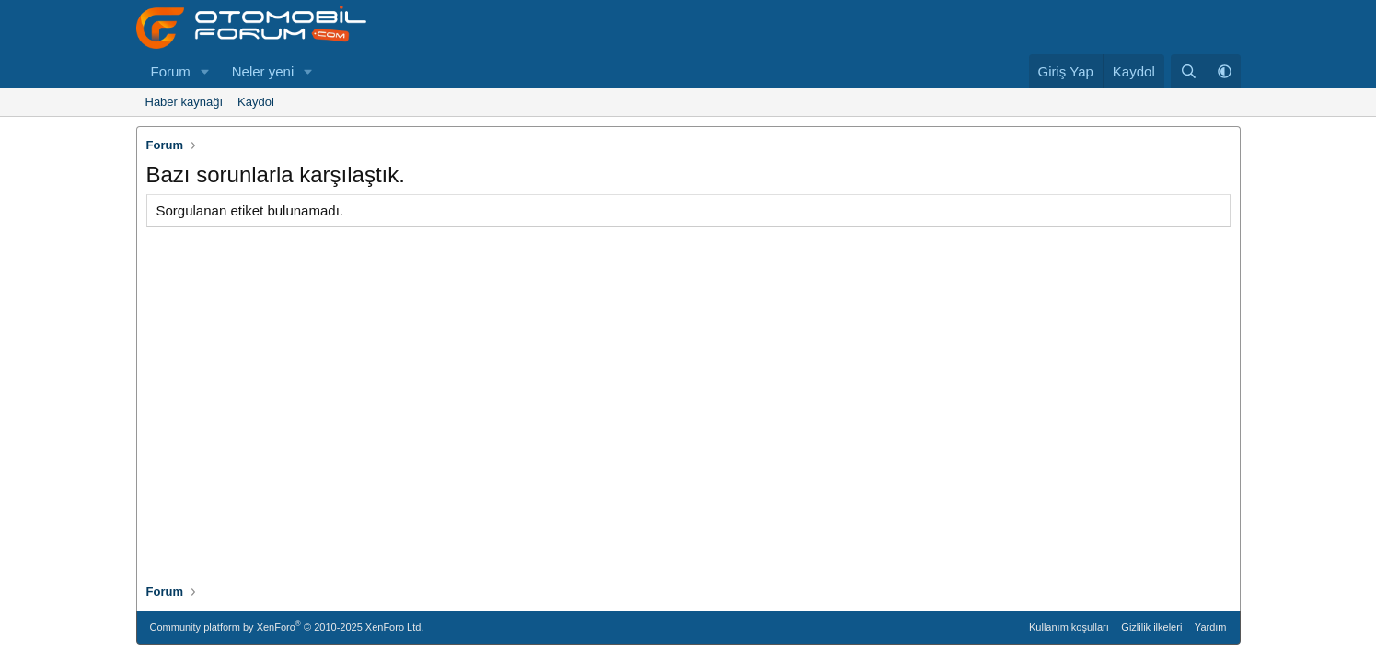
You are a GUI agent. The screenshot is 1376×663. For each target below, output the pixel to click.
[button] (205, 71)
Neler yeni (263, 71)
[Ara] (1189, 71)
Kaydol (255, 102)
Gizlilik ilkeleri (1151, 627)
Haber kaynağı (184, 102)
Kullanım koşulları (1069, 627)
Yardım (1211, 627)
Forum (171, 71)
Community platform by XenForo (287, 626)
